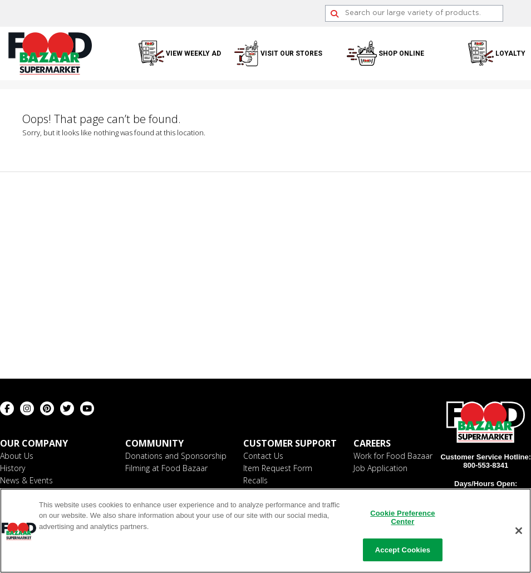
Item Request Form (277, 468)
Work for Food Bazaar (392, 455)
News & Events (26, 480)
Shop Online (401, 53)
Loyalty (510, 53)
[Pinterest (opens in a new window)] (47, 408)
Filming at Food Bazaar (166, 468)
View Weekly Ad (193, 53)
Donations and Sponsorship (176, 455)
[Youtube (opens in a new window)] (87, 408)
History (12, 468)
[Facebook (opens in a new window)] (7, 408)
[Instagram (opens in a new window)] (27, 408)
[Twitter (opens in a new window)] (67, 408)
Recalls (255, 480)
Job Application (380, 468)
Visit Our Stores (291, 53)
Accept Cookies (402, 551)
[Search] (414, 13)
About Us (16, 455)
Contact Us (263, 455)
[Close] (519, 532)
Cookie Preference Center (402, 519)
